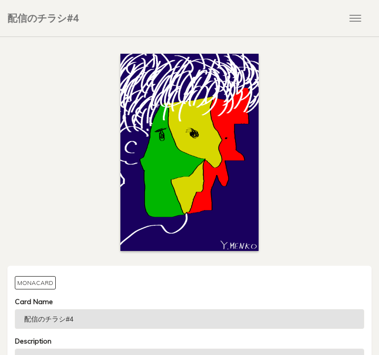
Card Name (34, 301)
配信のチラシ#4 (43, 18)
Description (33, 341)
